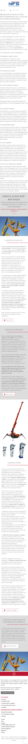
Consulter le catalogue (11, 610)
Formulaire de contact (7, 692)
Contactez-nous (11, 646)
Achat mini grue (9, 394)
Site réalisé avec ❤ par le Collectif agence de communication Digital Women (14, 738)
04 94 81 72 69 (15, 10)
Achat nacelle (8, 320)
